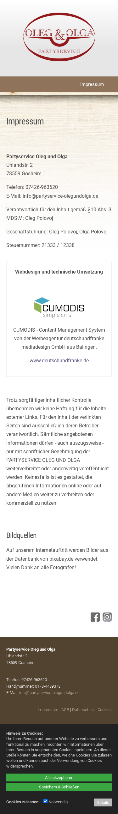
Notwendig (55, 801)
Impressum (48, 709)
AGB (65, 709)
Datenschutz (83, 709)
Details (103, 802)
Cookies (105, 709)
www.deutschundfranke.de (59, 361)
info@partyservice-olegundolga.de (49, 692)
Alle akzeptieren (59, 777)
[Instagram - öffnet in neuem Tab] (106, 620)
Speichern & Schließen (59, 787)
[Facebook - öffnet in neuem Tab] (94, 620)
